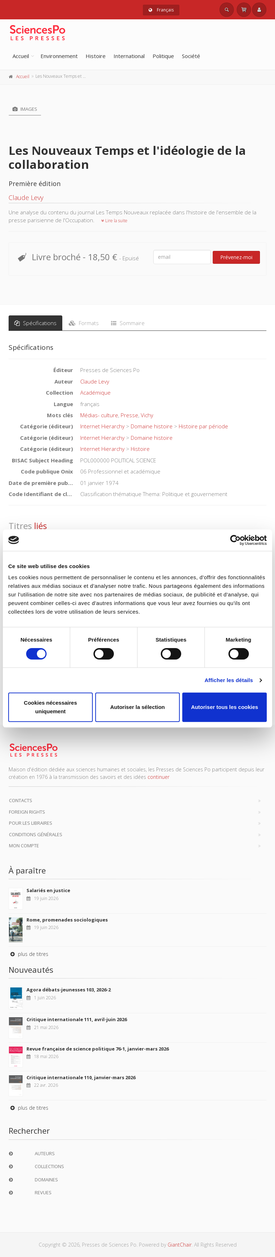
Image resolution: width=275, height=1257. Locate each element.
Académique (95, 392)
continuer (158, 776)
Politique (163, 55)
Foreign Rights (27, 812)
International (129, 55)
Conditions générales (35, 834)
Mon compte (24, 845)
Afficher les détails (228, 680)
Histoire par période (203, 426)
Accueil (21, 55)
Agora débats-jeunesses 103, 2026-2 (68, 989)
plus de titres (28, 954)
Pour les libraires (30, 823)
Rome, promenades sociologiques (67, 919)
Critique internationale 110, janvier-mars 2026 (80, 1077)
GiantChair (180, 1244)
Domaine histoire (152, 426)
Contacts (20, 800)
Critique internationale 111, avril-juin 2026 (76, 1019)
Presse (129, 415)
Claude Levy (26, 197)
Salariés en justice (48, 890)
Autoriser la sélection (137, 707)
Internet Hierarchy (102, 426)
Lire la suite (114, 221)
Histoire (96, 55)
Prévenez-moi (236, 257)
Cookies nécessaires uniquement (50, 707)
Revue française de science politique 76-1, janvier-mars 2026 (97, 1049)
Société (191, 55)
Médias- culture (99, 415)
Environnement (59, 55)
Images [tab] (25, 109)
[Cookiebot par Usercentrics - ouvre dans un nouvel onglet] (235, 540)
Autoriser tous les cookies (224, 707)
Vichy (147, 415)
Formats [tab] (84, 323)
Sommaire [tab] (128, 323)
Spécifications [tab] (35, 323)
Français (161, 10)
